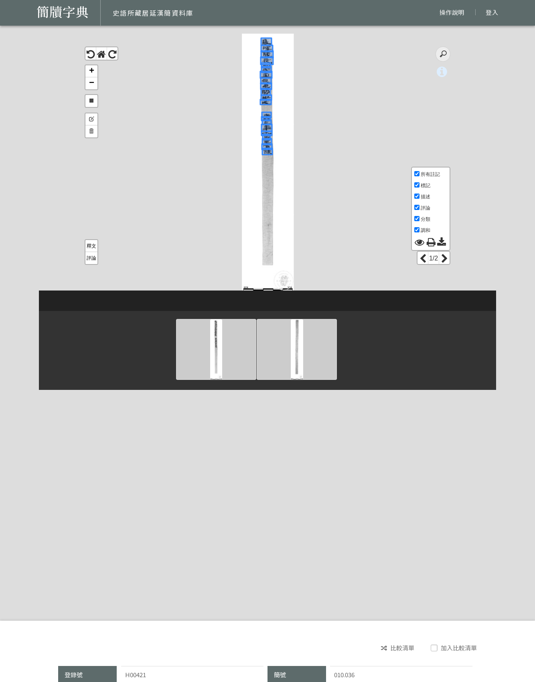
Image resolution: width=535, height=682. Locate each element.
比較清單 (397, 648)
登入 (492, 12)
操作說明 (452, 12)
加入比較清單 (454, 648)
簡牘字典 (62, 12)
